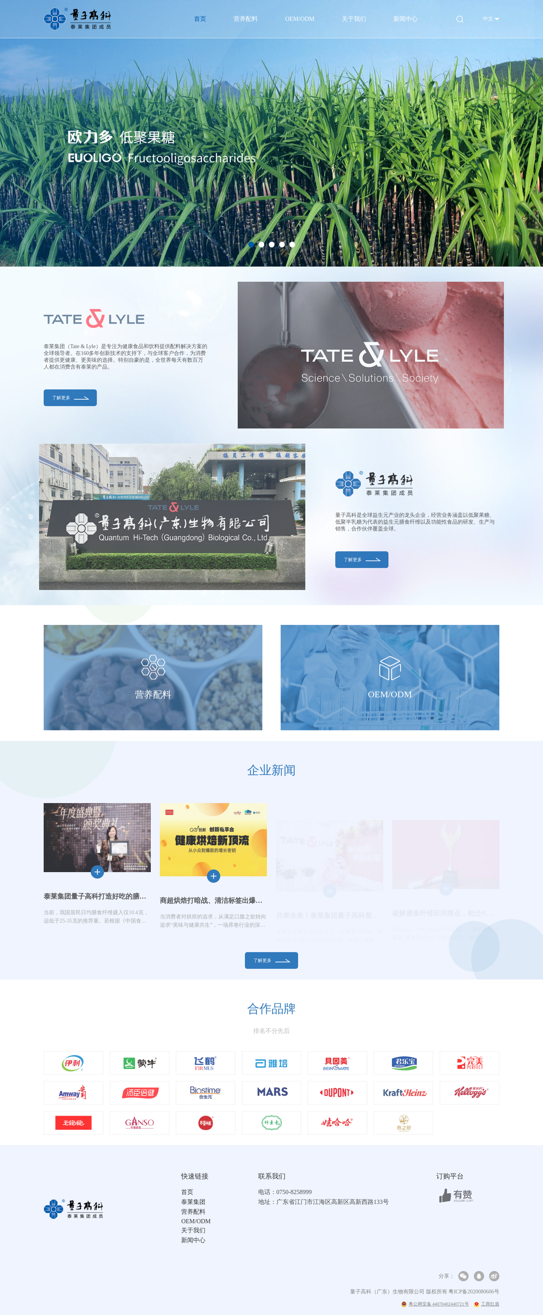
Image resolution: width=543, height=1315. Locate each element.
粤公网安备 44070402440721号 (435, 1304)
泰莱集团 (193, 1202)
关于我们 (354, 19)
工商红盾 (486, 1304)
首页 (200, 19)
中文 (488, 19)
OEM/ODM (299, 19)
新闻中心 (405, 19)
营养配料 (246, 19)
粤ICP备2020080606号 (473, 1292)
